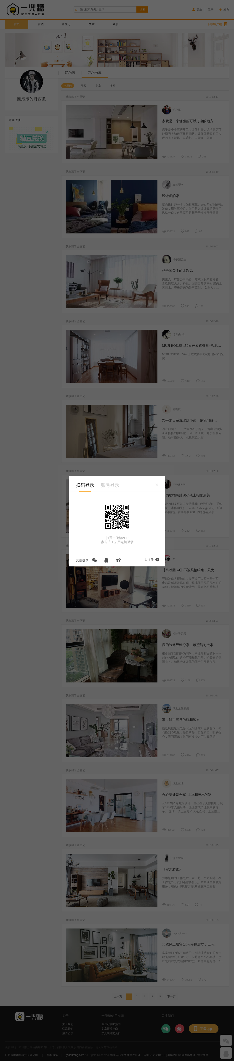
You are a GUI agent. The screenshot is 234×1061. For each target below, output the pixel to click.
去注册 (151, 560)
